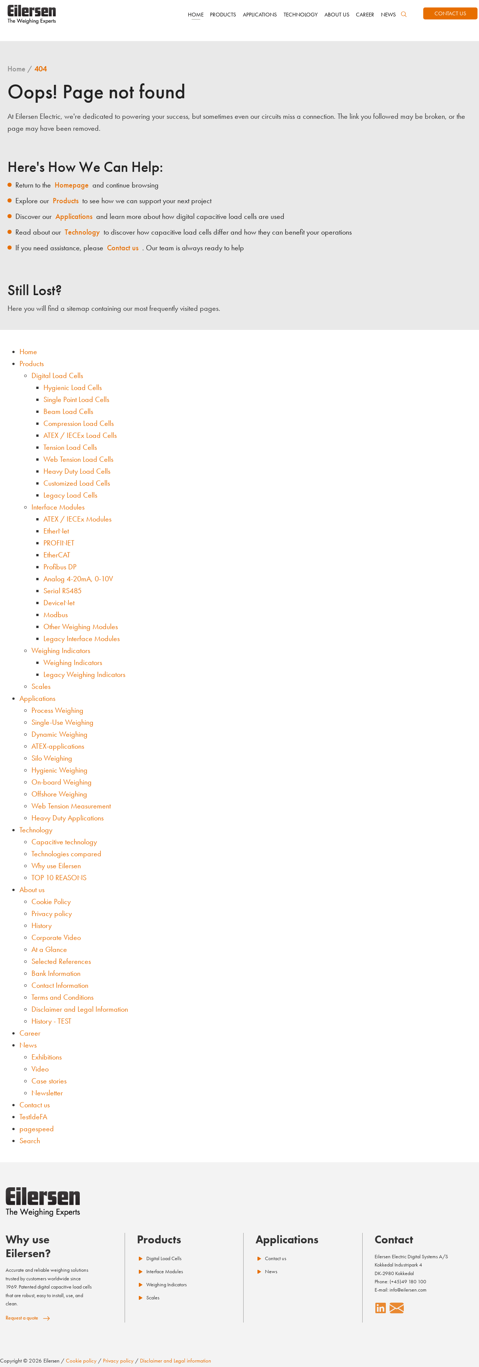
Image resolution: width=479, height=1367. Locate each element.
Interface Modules (58, 506)
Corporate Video (56, 937)
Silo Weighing (51, 758)
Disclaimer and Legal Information (79, 1009)
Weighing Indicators (60, 650)
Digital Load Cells (57, 375)
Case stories (49, 1080)
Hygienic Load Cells (72, 387)
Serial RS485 (62, 590)
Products (31, 363)
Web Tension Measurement (71, 805)
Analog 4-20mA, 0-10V (78, 578)
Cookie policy (81, 1360)
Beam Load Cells (68, 411)
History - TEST (51, 1021)
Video (40, 1068)
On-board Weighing (61, 781)
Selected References (61, 961)
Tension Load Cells (70, 447)
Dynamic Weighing (59, 734)
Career (29, 1033)
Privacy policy (51, 913)
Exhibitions (46, 1056)
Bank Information (55, 973)
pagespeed (36, 1128)
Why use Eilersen (56, 865)
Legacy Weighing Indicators (84, 674)
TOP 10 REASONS (58, 877)
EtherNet (56, 530)
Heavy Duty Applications (67, 817)
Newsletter (47, 1092)
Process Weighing (57, 710)
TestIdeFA (33, 1116)
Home (28, 351)
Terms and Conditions (62, 997)
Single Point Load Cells (76, 399)
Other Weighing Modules (80, 626)
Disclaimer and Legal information (175, 1360)
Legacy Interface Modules (81, 638)
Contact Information (59, 985)
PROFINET (58, 542)
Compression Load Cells (78, 423)
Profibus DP (59, 566)
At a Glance (49, 949)
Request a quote (22, 1318)
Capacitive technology (64, 841)
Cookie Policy (51, 901)
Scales (41, 686)
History (41, 925)
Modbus (55, 614)
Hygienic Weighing (59, 770)
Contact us (34, 1104)
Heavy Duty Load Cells (76, 471)
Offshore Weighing (59, 793)
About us (32, 889)
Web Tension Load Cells (78, 459)
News (28, 1044)
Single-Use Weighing (62, 722)
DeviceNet (58, 602)
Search (29, 1140)
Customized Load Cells (76, 483)
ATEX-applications (57, 746)
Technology (35, 829)
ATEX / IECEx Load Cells (80, 435)
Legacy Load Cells (70, 495)
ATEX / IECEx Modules (77, 518)
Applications (37, 698)
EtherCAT (56, 554)
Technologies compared (66, 853)
